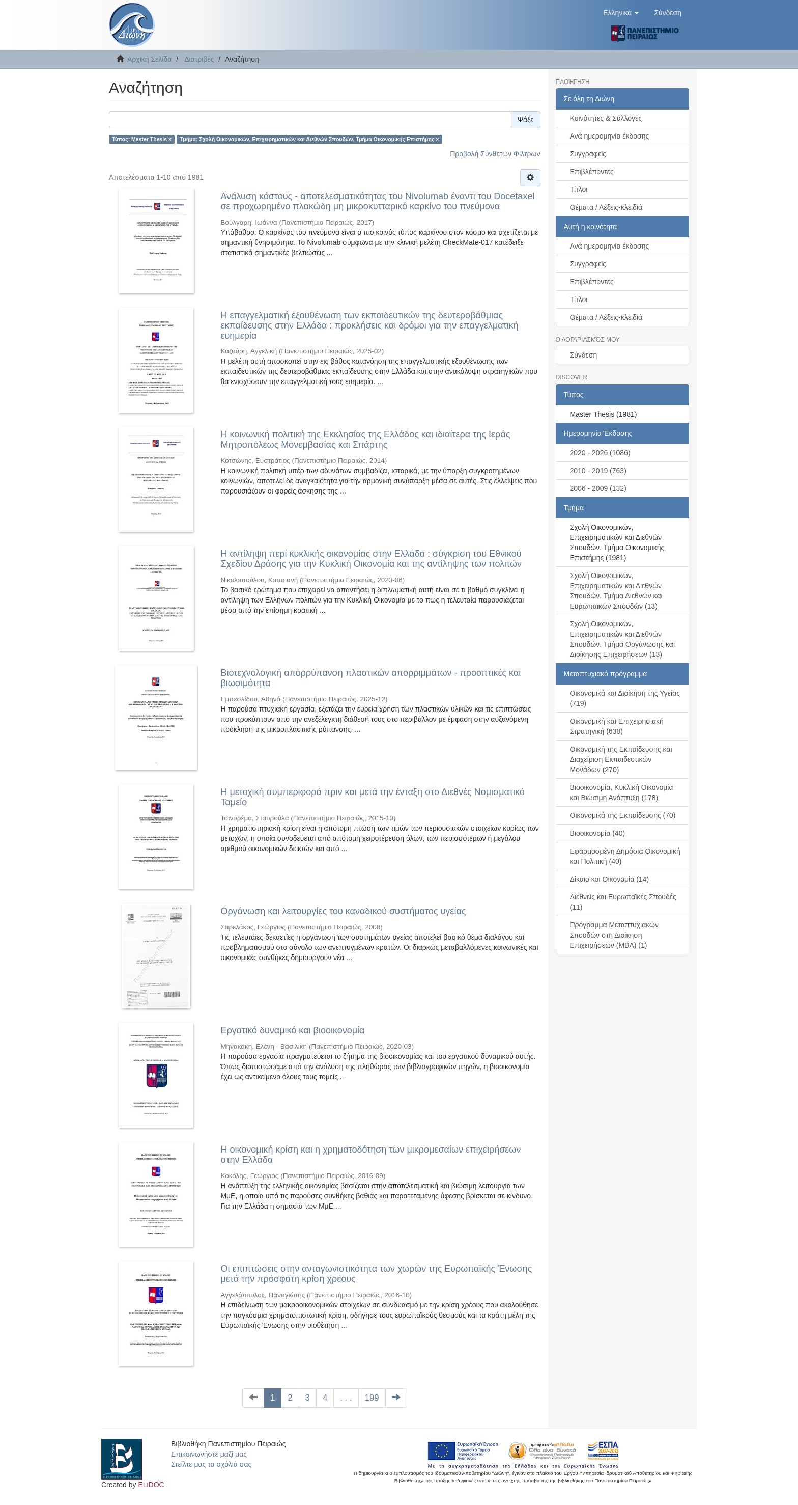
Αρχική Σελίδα (149, 59)
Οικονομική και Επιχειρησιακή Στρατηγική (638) (617, 726)
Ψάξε (526, 120)
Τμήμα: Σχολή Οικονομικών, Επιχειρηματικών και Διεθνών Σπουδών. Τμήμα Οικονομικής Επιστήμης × (309, 139)
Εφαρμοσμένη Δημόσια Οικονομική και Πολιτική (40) (625, 856)
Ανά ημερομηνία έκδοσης (609, 136)
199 (372, 1398)
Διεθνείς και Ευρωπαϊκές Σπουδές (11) (623, 902)
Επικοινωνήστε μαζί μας (209, 1454)
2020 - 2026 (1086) (600, 453)
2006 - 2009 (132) (598, 488)
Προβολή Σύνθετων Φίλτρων (495, 154)
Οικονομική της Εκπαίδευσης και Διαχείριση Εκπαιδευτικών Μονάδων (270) (621, 759)
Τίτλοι (579, 189)
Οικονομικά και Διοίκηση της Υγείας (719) (625, 698)
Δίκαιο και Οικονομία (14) (609, 879)
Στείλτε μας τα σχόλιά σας (211, 1464)
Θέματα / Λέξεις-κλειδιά (606, 207)
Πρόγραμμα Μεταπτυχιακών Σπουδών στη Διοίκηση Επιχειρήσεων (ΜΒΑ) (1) (614, 935)
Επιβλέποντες (592, 172)
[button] (620, 12)
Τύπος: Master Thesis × (142, 139)
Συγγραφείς (588, 154)
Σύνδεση (583, 355)
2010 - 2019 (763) (598, 471)
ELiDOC (151, 1485)
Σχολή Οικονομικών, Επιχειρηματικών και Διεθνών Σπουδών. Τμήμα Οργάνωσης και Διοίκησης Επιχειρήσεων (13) (622, 639)
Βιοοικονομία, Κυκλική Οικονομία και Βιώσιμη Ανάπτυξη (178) (621, 792)
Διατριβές (199, 59)
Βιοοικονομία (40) (597, 833)
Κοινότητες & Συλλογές (606, 118)
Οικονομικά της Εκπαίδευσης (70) (623, 815)
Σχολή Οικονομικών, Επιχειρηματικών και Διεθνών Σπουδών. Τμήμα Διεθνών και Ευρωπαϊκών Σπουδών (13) (616, 590)
